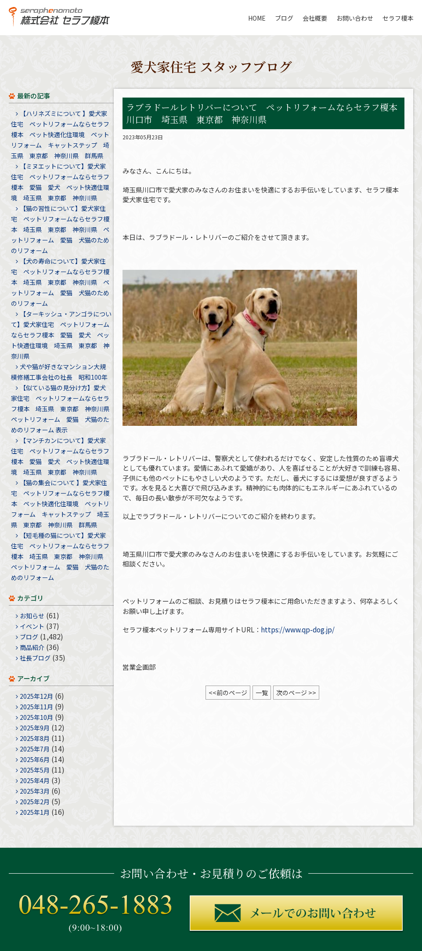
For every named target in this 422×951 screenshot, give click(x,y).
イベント (32, 626)
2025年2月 (35, 801)
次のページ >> (296, 692)
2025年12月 (36, 696)
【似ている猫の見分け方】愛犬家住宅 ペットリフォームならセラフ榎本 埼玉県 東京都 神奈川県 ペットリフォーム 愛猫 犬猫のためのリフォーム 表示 (63, 408)
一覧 (262, 692)
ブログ (284, 18)
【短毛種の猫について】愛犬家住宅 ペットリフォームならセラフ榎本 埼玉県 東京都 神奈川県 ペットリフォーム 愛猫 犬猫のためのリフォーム (60, 556)
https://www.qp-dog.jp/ (298, 629)
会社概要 (315, 18)
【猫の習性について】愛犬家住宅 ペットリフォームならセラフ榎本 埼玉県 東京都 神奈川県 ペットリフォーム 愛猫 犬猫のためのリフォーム (60, 229)
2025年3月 (35, 791)
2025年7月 (35, 748)
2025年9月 (35, 727)
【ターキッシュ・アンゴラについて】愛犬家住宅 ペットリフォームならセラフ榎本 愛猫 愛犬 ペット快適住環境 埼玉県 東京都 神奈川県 (61, 334)
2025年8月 (35, 738)
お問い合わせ (354, 18)
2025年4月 (35, 780)
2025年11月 (36, 706)
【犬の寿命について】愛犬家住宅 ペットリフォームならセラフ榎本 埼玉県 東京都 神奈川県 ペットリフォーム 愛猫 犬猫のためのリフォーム (60, 282)
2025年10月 (36, 717)
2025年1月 (35, 812)
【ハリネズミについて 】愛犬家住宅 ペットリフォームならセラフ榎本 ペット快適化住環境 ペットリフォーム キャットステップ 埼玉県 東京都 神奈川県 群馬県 (60, 134)
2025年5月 (35, 770)
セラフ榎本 (397, 18)
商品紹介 (32, 647)
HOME (257, 18)
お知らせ (32, 615)
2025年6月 (35, 759)
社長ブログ (35, 657)
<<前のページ (228, 692)
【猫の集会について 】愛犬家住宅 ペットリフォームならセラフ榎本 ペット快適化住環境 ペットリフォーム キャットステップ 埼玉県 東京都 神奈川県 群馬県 (60, 503)
